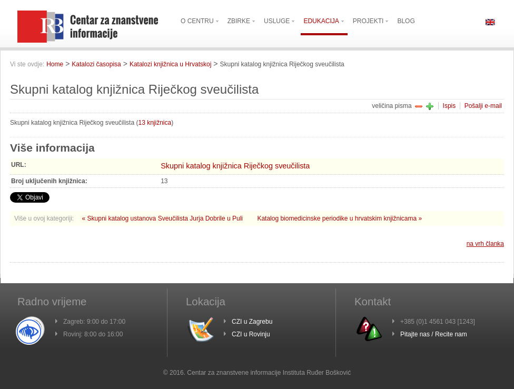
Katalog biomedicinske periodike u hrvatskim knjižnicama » (339, 218)
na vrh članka (485, 243)
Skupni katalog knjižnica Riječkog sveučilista (235, 166)
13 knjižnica (154, 122)
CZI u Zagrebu (252, 321)
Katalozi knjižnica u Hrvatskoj (170, 64)
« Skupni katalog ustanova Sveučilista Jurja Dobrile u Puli (163, 218)
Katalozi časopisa (96, 64)
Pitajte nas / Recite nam (433, 334)
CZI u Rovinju (251, 334)
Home (54, 64)
